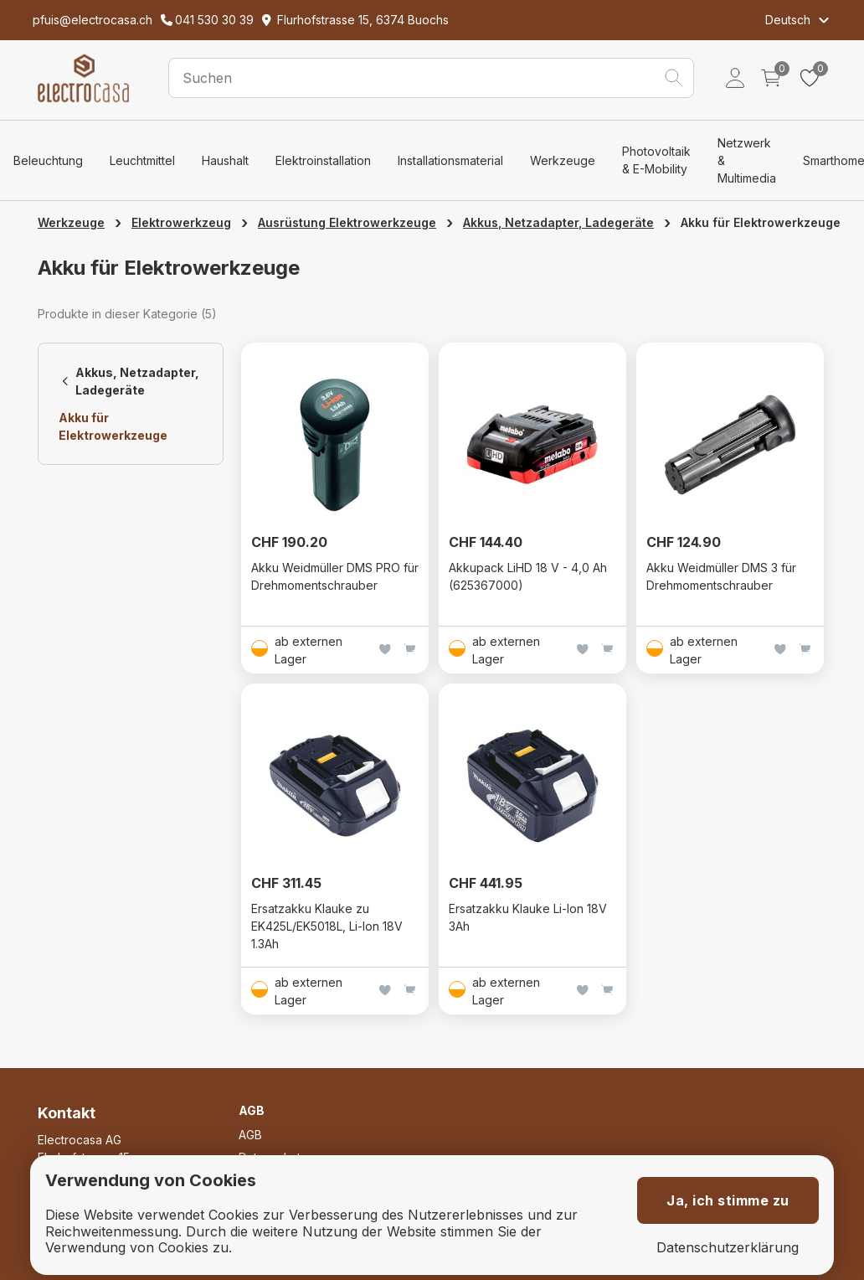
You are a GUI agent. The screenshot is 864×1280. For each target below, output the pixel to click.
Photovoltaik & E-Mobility (656, 160)
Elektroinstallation (323, 160)
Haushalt (225, 160)
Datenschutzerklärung (727, 1248)
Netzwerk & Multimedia (746, 160)
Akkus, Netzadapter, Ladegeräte (558, 222)
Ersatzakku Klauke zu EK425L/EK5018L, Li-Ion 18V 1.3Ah (327, 926)
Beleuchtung (48, 160)
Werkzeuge (562, 160)
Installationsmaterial (450, 160)
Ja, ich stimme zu (727, 1200)
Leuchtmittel (142, 160)
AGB (250, 1135)
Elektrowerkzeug (181, 222)
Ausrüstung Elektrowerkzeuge (347, 222)
